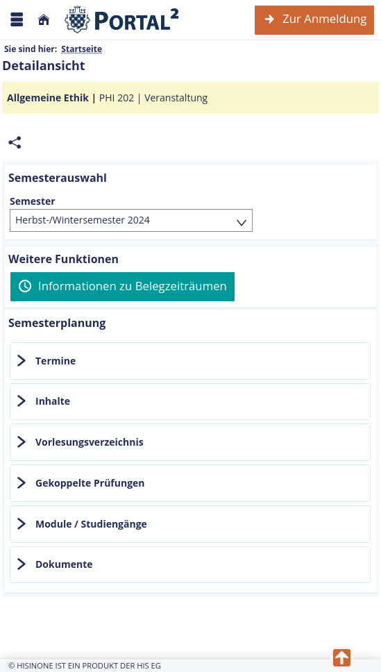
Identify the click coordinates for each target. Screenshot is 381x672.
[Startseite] (43, 20)
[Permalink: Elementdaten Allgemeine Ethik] (14, 143)
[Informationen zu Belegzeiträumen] (122, 286)
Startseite (81, 49)
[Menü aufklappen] (16, 20)
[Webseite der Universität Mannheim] (122, 19)
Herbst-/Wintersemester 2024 (82, 219)
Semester (33, 201)
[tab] (190, 361)
